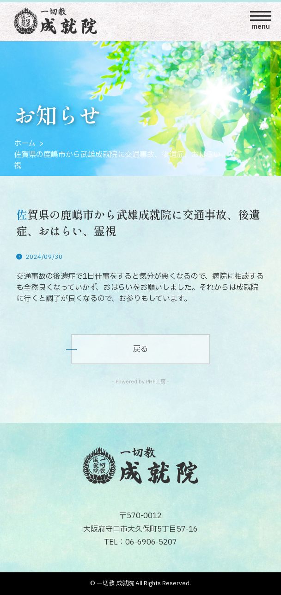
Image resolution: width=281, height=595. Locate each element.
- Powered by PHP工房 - (140, 382)
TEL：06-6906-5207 (140, 542)
